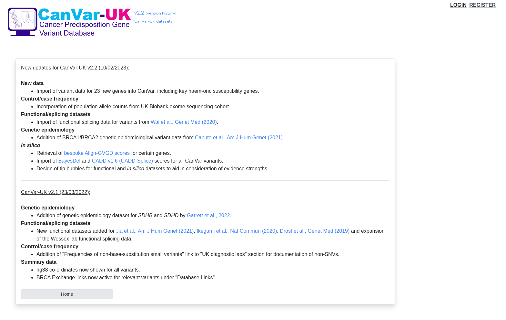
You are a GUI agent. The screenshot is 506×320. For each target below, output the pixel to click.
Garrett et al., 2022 (208, 215)
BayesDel (69, 161)
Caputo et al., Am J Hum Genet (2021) (239, 137)
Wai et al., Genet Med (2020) (184, 122)
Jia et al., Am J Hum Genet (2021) (155, 231)
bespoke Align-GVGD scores (97, 153)
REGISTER (482, 5)
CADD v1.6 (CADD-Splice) (122, 161)
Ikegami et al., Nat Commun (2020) (237, 231)
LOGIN (458, 5)
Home (67, 294)
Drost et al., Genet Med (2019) (314, 231)
